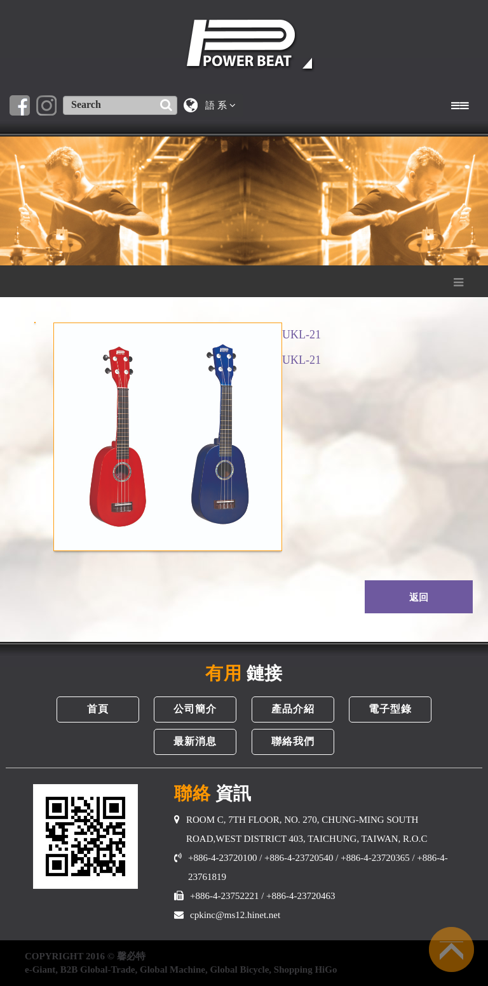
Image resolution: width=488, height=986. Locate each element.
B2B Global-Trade (97, 969)
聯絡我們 (293, 741)
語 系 (220, 105)
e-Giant (40, 969)
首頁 (98, 708)
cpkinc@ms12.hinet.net (235, 915)
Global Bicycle (239, 969)
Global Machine (172, 969)
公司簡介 (195, 708)
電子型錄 (390, 708)
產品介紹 (293, 708)
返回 (418, 597)
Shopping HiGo (305, 969)
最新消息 (195, 741)
